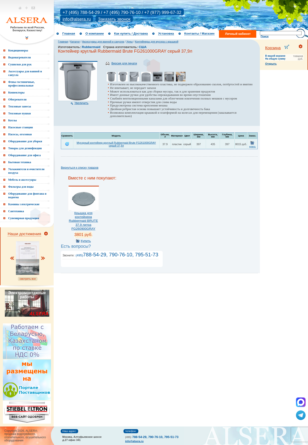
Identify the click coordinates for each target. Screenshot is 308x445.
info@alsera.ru (77, 19)
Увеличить (81, 103)
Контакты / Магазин (199, 33)
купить (252, 146)
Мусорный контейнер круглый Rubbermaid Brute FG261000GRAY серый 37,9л (116, 144)
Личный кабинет (237, 34)
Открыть (271, 63)
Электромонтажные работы (27, 295)
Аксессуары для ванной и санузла (103, 41)
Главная (68, 33)
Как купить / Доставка (131, 33)
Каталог (75, 41)
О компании (94, 33)
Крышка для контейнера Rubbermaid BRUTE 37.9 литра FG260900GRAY (83, 220)
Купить (86, 241)
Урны (129, 41)
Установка (166, 33)
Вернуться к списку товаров (79, 167)
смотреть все (27, 278)
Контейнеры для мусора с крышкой (156, 41)
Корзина (273, 48)
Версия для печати (124, 63)
